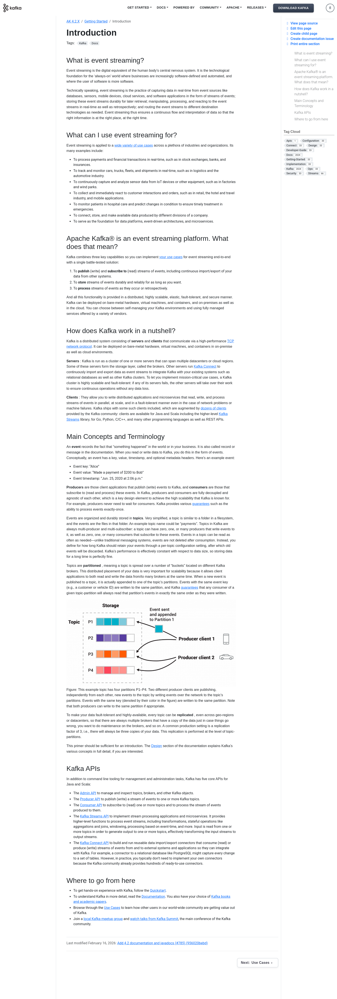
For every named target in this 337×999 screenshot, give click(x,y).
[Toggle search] (330, 8)
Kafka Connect (205, 366)
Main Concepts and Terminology (309, 103)
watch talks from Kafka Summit (154, 919)
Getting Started (96, 21)
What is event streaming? (313, 53)
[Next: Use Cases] (257, 962)
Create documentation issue (309, 39)
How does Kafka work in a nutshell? (314, 91)
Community (209, 7)
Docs (161, 7)
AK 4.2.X (73, 21)
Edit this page (298, 28)
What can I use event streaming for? (310, 62)
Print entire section (302, 44)
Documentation (153, 896)
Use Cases (112, 908)
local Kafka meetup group (103, 919)
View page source (301, 23)
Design (156, 746)
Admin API (88, 793)
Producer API (90, 799)
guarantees (201, 504)
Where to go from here (311, 119)
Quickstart (157, 890)
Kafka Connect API (94, 843)
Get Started (138, 7)
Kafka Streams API (94, 816)
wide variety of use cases (134, 145)
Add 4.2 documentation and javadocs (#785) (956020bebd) (162, 943)
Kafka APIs (302, 113)
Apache (233, 7)
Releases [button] (255, 7)
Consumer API (91, 805)
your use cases (171, 257)
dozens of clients (213, 408)
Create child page (301, 34)
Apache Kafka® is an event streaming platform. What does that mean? (313, 77)
